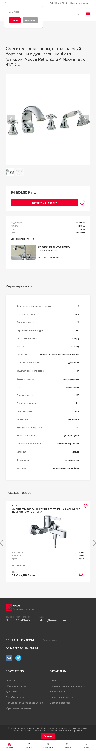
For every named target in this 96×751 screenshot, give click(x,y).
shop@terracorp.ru (52, 619)
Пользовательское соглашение (24, 701)
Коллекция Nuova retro (54, 246)
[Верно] (15, 20)
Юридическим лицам (18, 707)
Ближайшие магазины (22, 639)
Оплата (10, 679)
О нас (53, 679)
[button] (9, 745)
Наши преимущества (62, 696)
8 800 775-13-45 (18, 619)
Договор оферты (60, 701)
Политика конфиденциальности (69, 685)
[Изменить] (30, 20)
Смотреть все (49, 639)
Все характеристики (22, 238)
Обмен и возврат (16, 685)
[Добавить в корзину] (44, 201)
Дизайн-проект (15, 696)
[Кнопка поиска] (76, 12)
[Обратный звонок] (80, 2)
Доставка (12, 690)
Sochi (81, 551)
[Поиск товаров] (46, 12)
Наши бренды (58, 690)
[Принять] (48, 736)
